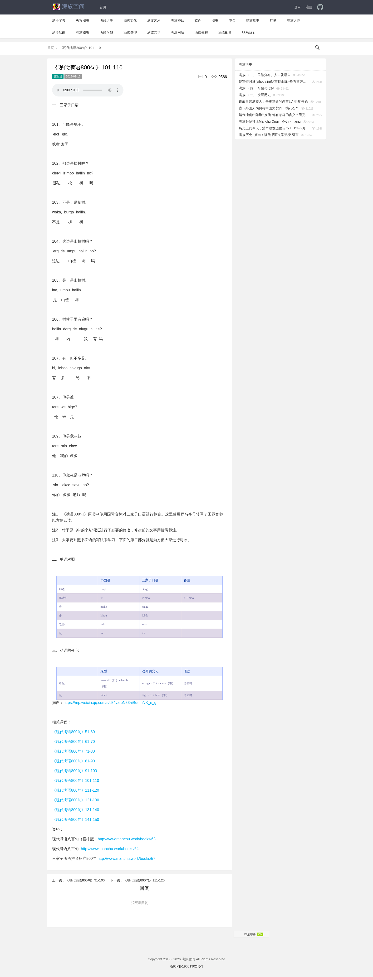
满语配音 (225, 32)
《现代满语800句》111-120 (75, 790)
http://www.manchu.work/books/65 (127, 839)
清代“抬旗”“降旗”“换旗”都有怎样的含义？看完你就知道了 (274, 115)
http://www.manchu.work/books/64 (110, 849)
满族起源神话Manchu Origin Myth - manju (270, 121)
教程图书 (82, 20)
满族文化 (130, 20)
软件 (198, 20)
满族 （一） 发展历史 (255, 95)
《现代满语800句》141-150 (75, 820)
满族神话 (177, 20)
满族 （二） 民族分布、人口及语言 (265, 75)
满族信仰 (130, 32)
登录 (297, 7)
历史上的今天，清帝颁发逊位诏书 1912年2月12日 (274, 128)
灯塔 (273, 20)
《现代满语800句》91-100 (74, 771)
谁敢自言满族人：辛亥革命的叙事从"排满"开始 (273, 101)
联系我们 (248, 32)
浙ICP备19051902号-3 (186, 966)
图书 (215, 20)
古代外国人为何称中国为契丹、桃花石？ (269, 108)
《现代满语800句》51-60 (73, 732)
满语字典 (58, 20)
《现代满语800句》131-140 (75, 810)
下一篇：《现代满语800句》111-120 (137, 880)
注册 (309, 7)
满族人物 (293, 20)
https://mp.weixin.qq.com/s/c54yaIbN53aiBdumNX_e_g (110, 703)
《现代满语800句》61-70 (73, 742)
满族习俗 (106, 32)
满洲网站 (177, 32)
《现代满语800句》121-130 (75, 800)
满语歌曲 (58, 32)
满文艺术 (154, 20)
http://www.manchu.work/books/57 (126, 859)
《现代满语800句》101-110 (75, 781)
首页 (103, 7)
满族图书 (82, 32)
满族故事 (252, 20)
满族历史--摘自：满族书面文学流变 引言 (269, 135)
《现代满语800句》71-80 (73, 751)
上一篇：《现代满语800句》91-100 (79, 880)
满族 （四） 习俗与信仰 (256, 88)
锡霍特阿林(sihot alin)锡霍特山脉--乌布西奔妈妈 (274, 81)
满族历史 (106, 20)
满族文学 (154, 32)
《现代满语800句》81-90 (73, 761)
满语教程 (201, 32)
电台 (232, 20)
